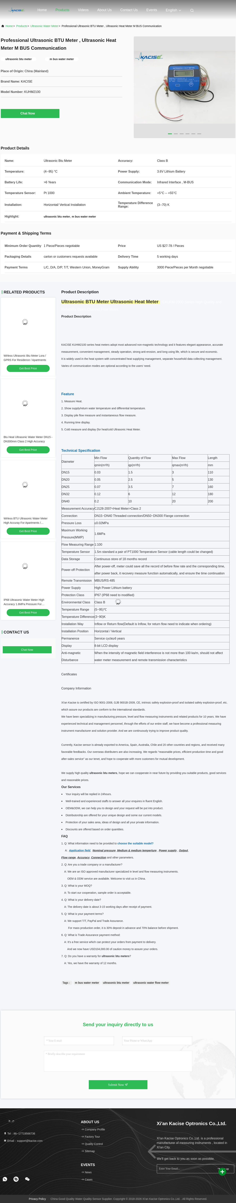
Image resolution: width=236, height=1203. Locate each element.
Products (62, 10)
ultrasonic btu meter (116, 982)
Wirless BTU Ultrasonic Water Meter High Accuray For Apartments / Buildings (26, 523)
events (151, 10)
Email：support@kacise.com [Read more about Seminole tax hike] (23, 1140)
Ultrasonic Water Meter (44, 26)
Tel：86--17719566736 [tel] (19, 1133)
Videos (83, 10)
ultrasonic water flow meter (151, 982)
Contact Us (129, 10)
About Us (104, 10)
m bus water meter (87, 982)
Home (42, 10)
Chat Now (30, 113)
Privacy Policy (37, 1198)
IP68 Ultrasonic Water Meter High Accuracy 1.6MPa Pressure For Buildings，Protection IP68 (24, 604)
